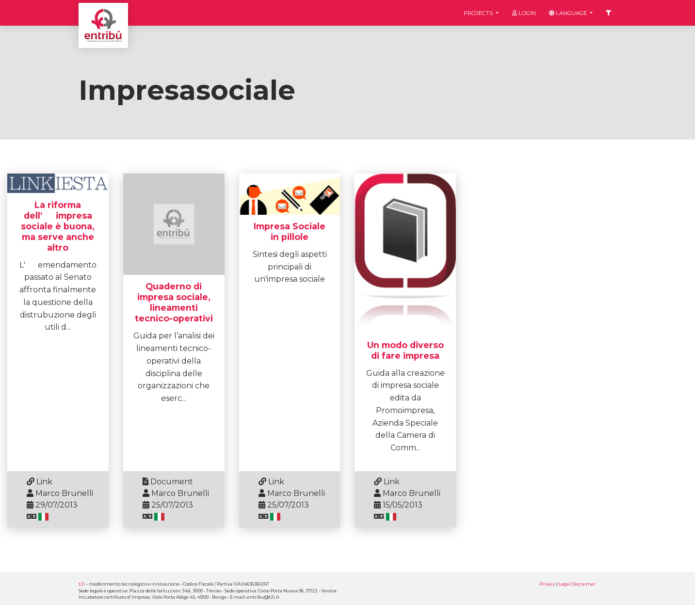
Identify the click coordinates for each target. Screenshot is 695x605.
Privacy (547, 584)
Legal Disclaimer (577, 584)
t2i (82, 584)
